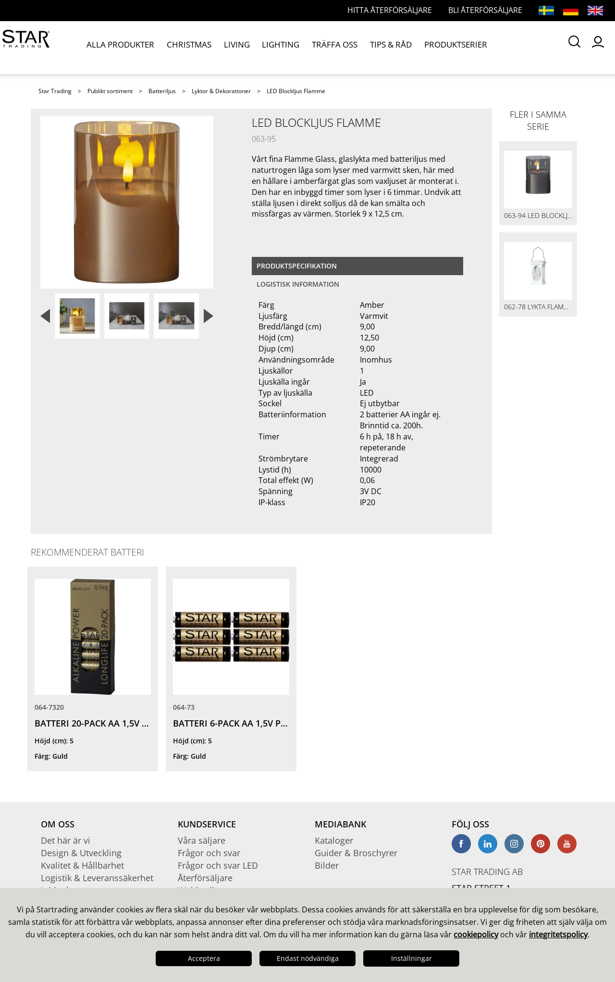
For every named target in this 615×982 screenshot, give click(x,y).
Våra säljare (201, 840)
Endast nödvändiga (308, 958)
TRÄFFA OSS (313, 47)
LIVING (225, 47)
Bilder (327, 865)
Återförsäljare (205, 878)
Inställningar (411, 958)
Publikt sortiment (110, 91)
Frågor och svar (209, 853)
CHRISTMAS (183, 47)
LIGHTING (264, 47)
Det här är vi (65, 840)
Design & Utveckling (81, 853)
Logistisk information (298, 284)
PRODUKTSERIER (424, 47)
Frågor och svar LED (218, 865)
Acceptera (204, 958)
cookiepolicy (476, 934)
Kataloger (334, 840)
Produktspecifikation (297, 265)
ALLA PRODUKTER (120, 47)
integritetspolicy (558, 934)
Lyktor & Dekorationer (221, 91)
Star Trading (55, 91)
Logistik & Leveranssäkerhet (97, 878)
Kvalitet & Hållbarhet (82, 865)
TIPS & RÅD (364, 47)
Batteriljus (162, 91)
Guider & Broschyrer (356, 853)
